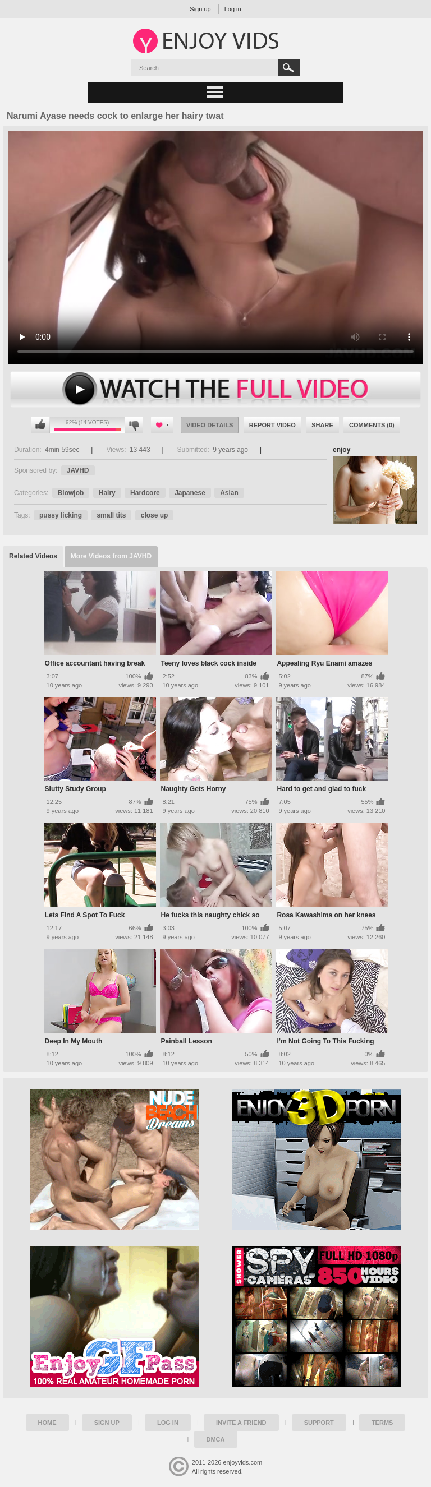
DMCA (216, 1439)
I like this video (40, 425)
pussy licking (60, 515)
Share (322, 425)
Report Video (272, 425)
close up (154, 515)
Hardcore (145, 493)
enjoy (341, 450)
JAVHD (78, 470)
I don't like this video (134, 425)
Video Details (209, 425)
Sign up (200, 9)
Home (47, 1422)
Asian (229, 493)
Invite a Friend (241, 1422)
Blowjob (71, 493)
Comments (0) (372, 425)
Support (319, 1422)
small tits (111, 515)
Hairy (107, 493)
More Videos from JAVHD (111, 556)
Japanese (190, 493)
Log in (232, 9)
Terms (382, 1422)
